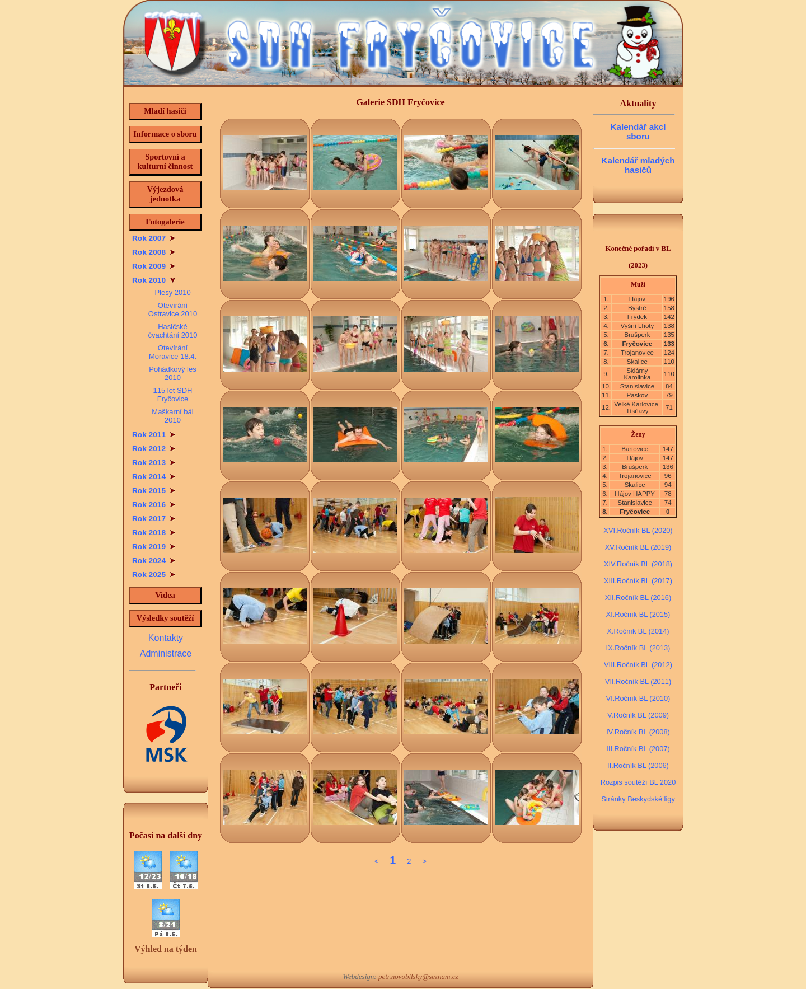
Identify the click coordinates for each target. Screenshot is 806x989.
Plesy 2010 (172, 292)
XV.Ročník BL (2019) (638, 547)
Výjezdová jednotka (165, 194)
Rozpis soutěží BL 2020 (638, 782)
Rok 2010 (153, 280)
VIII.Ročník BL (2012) (638, 664)
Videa (165, 594)
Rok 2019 (153, 546)
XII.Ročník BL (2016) (638, 597)
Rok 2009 (153, 266)
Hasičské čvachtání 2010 (172, 330)
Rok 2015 (153, 490)
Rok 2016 (153, 504)
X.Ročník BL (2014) (638, 631)
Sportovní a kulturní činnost (165, 161)
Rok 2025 (153, 574)
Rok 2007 (153, 238)
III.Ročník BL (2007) (637, 748)
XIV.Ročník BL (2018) (638, 564)
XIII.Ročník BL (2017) (638, 580)
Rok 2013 (153, 462)
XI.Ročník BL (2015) (638, 614)
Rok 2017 (153, 518)
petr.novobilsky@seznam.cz (418, 976)
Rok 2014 (153, 476)
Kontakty (165, 638)
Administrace (165, 653)
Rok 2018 (153, 532)
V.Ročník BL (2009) (638, 715)
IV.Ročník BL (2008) (638, 732)
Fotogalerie (165, 221)
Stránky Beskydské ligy (638, 799)
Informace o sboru (165, 133)
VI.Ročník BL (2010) (638, 698)
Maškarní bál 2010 (172, 415)
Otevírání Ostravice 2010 (172, 309)
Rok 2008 (153, 252)
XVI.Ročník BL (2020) (637, 530)
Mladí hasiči (165, 110)
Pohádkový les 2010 (172, 373)
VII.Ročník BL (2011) (638, 681)
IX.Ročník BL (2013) (638, 648)
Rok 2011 (153, 434)
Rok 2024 (153, 560)
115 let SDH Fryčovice (172, 394)
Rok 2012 (153, 448)
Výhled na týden (165, 949)
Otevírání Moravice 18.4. (172, 352)
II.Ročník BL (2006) (638, 765)
